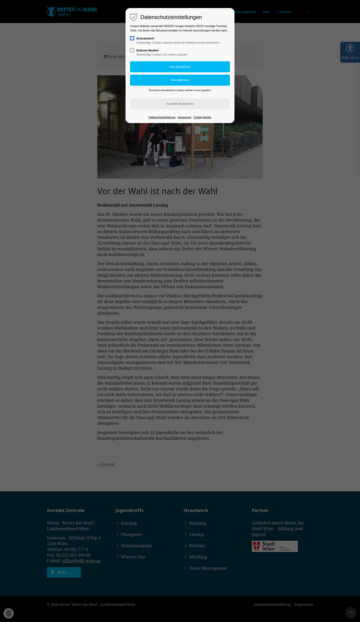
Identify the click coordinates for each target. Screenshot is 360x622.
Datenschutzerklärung (162, 117)
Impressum (184, 117)
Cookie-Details (202, 117)
